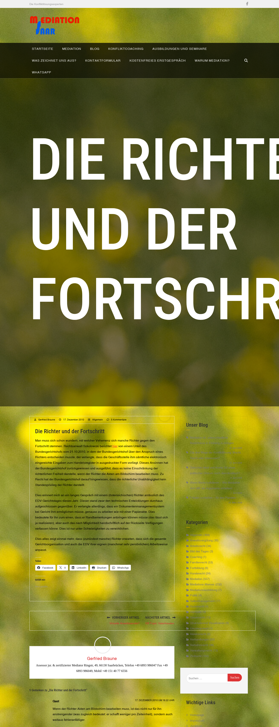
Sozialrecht (197, 624)
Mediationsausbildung (203, 608)
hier (115, 464)
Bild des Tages (199, 569)
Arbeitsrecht (197, 564)
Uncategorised (199, 646)
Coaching (196, 575)
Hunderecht (197, 591)
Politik (194, 613)
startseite (196, 630)
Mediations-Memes (202, 602)
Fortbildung (197, 586)
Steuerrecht (197, 635)
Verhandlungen (199, 657)
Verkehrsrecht (199, 663)
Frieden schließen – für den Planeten (213, 515)
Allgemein (97, 437)
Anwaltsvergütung (201, 558)
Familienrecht (198, 580)
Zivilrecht (195, 674)
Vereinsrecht (198, 652)
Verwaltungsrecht (201, 668)
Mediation (196, 597)
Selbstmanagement (202, 619)
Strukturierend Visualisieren (207, 641)
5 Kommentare (118, 437)
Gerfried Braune (46, 437)
